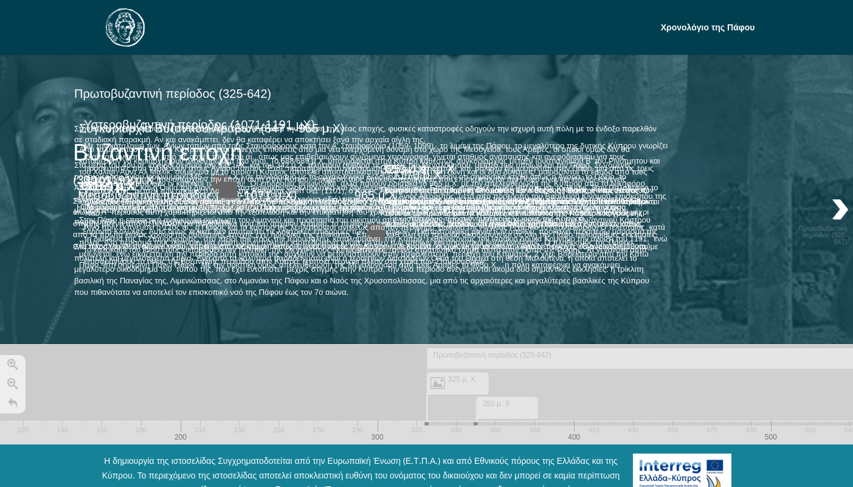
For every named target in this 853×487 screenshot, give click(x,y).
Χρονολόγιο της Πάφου (708, 28)
